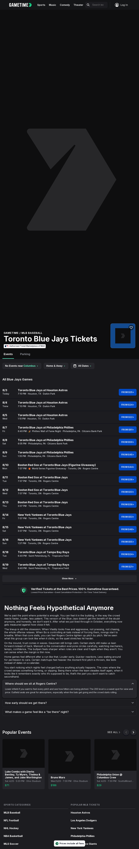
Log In (121, 5)
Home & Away (56, 366)
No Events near (22, 365)
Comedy (65, 4)
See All (114, 732)
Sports (41, 4)
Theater (78, 4)
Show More (69, 578)
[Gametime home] (22, 5)
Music (52, 4)
